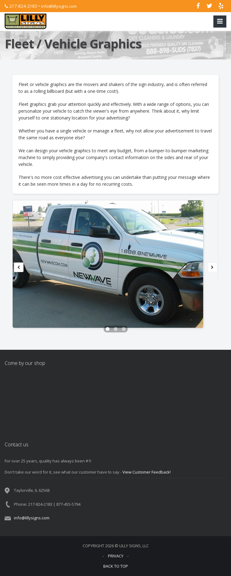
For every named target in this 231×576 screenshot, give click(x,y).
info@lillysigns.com (59, 6)
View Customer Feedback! (146, 472)
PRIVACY (115, 556)
